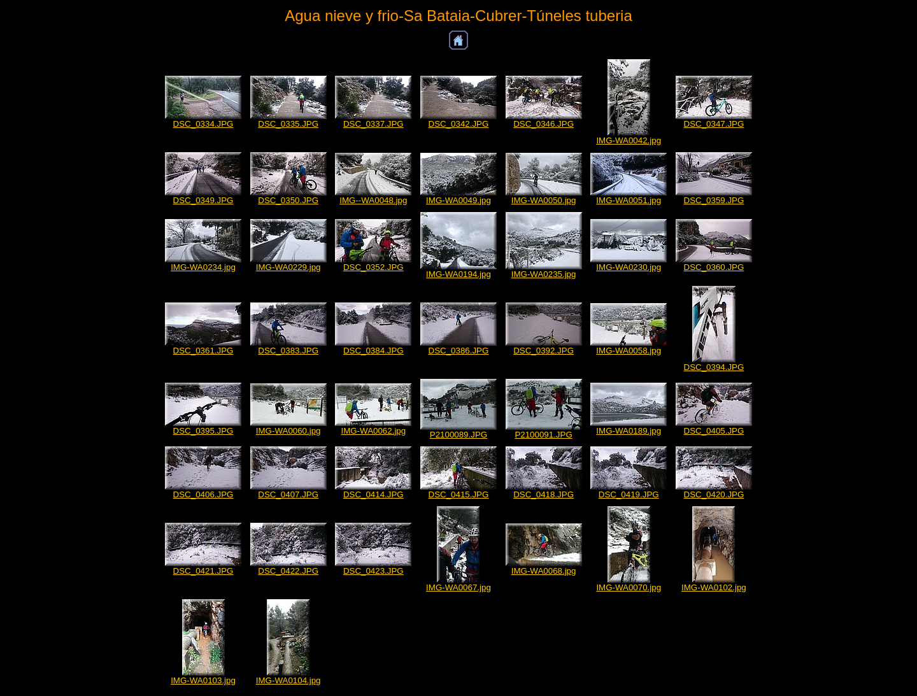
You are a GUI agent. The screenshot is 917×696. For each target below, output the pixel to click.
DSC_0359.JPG (714, 200)
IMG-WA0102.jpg (713, 587)
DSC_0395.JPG (203, 431)
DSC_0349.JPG (203, 200)
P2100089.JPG (458, 434)
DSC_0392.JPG (543, 350)
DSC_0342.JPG (459, 124)
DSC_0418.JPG (543, 494)
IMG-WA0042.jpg (628, 140)
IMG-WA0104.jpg (288, 680)
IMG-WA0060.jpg (288, 431)
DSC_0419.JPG (629, 494)
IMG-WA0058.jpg (628, 350)
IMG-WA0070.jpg (628, 587)
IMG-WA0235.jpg (543, 274)
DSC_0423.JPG (373, 571)
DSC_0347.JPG (714, 124)
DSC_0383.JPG (288, 350)
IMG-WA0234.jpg (203, 267)
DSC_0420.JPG (714, 494)
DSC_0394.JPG (714, 367)
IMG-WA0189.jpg (628, 431)
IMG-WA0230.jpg (628, 267)
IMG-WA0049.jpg (458, 200)
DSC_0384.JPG (373, 350)
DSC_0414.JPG (373, 494)
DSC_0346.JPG (543, 124)
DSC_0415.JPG (459, 494)
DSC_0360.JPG (714, 267)
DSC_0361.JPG (203, 350)
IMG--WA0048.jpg (373, 200)
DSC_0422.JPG (288, 571)
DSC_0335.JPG (288, 124)
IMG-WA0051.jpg (628, 200)
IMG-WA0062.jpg (373, 431)
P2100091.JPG (543, 434)
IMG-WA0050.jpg (543, 200)
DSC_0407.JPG (288, 494)
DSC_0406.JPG (203, 494)
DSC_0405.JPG (714, 431)
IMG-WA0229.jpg (288, 267)
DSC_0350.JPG (288, 200)
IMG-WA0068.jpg (543, 571)
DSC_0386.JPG (459, 350)
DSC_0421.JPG (203, 571)
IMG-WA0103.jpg (203, 680)
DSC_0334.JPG (203, 124)
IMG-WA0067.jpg (458, 587)
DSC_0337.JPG (373, 124)
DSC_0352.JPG (373, 267)
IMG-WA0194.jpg (458, 274)
